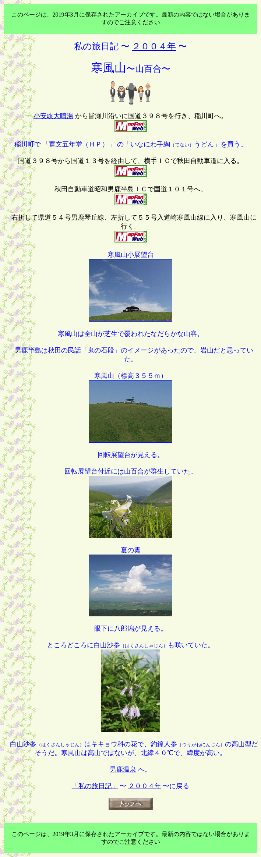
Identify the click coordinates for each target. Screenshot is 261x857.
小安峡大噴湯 (53, 116)
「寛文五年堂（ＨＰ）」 (78, 144)
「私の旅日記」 (95, 786)
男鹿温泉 (123, 769)
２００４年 (144, 786)
